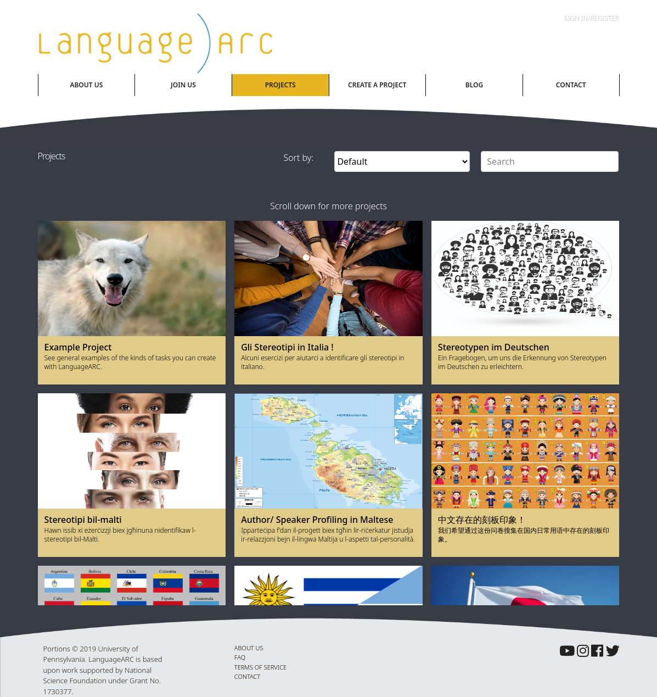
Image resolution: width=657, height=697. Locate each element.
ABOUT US (248, 648)
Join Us (183, 85)
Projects (280, 85)
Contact (571, 85)
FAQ (239, 657)
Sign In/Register (591, 18)
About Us (86, 85)
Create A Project (377, 85)
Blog (474, 85)
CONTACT (247, 676)
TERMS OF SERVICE (260, 667)
